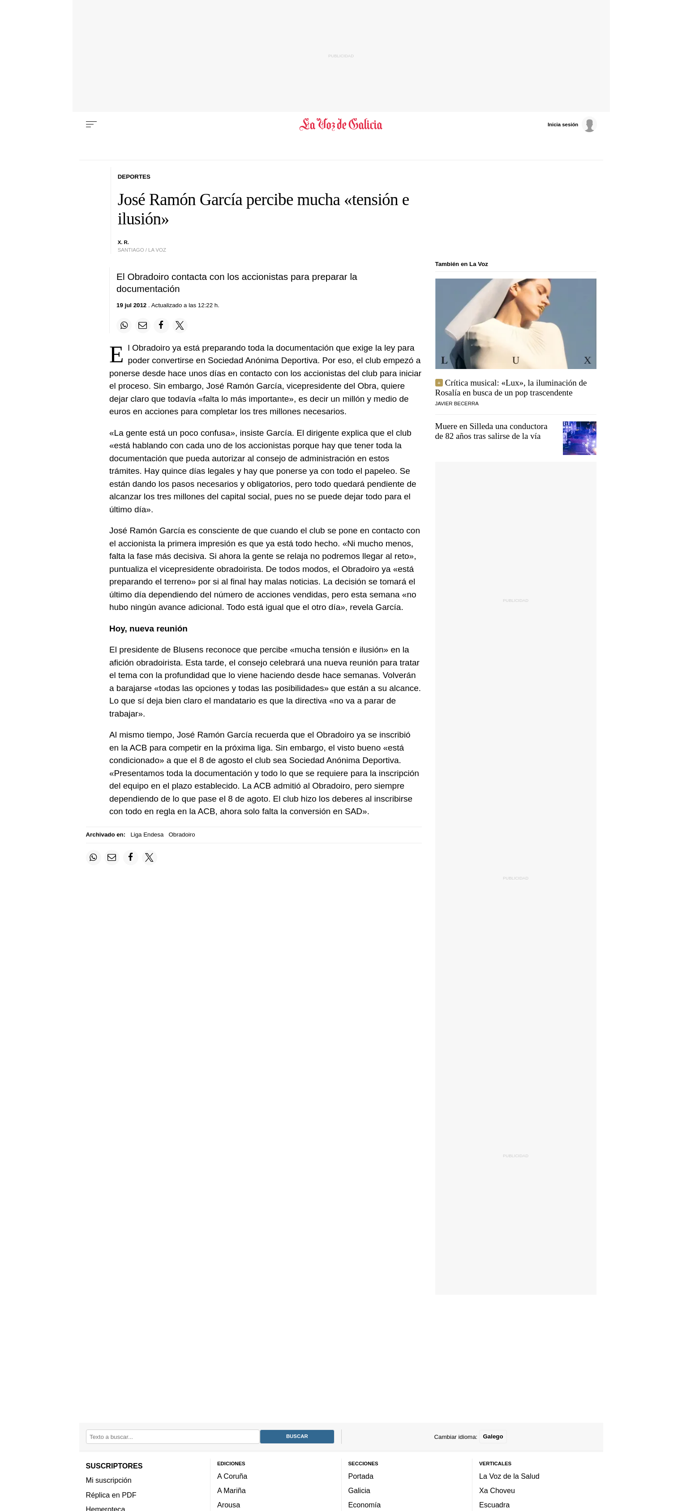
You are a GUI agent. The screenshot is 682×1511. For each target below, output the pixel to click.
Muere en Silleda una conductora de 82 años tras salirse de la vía (491, 431)
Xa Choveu (497, 1490)
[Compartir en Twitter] (180, 325)
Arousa (228, 1505)
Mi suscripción (109, 1480)
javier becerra (457, 403)
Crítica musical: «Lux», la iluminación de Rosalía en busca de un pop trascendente (511, 387)
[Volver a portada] (341, 124)
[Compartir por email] (142, 325)
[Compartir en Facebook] (161, 325)
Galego (493, 1436)
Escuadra (494, 1505)
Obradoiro (182, 834)
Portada (361, 1476)
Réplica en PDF (111, 1495)
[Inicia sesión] (572, 124)
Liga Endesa (146, 834)
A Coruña (232, 1476)
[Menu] (91, 124)
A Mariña (231, 1490)
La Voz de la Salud (509, 1476)
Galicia (359, 1490)
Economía (364, 1505)
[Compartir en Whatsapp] (124, 325)
